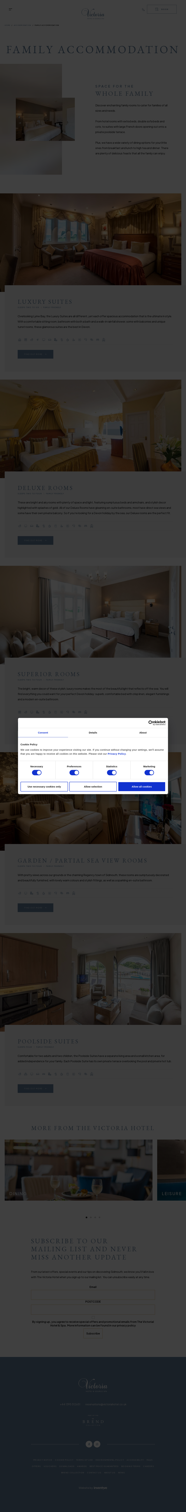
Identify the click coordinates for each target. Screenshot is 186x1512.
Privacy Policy (117, 753)
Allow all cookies (142, 786)
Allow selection (93, 786)
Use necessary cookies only (44, 786)
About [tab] (143, 732)
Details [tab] (93, 732)
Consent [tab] (43, 732)
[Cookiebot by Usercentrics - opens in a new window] (151, 722)
